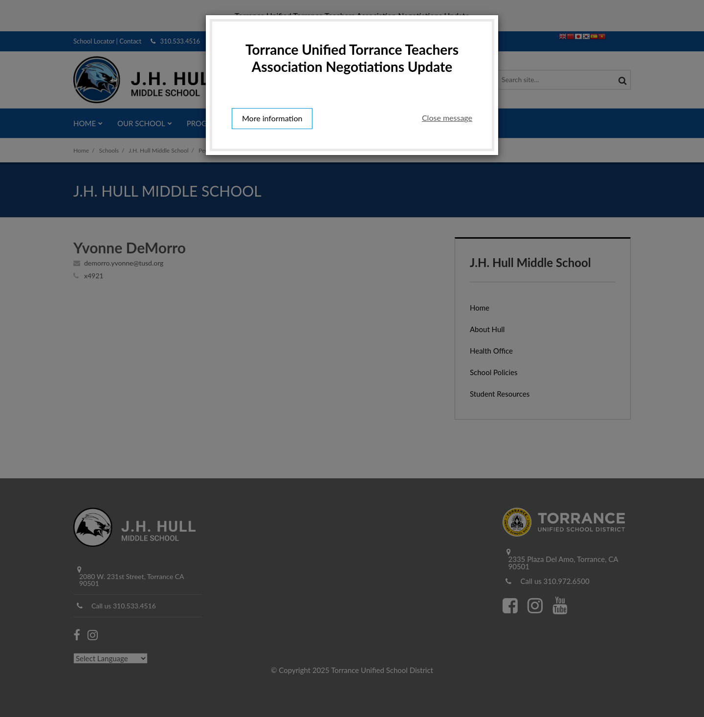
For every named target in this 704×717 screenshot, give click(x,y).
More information (272, 118)
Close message (447, 117)
